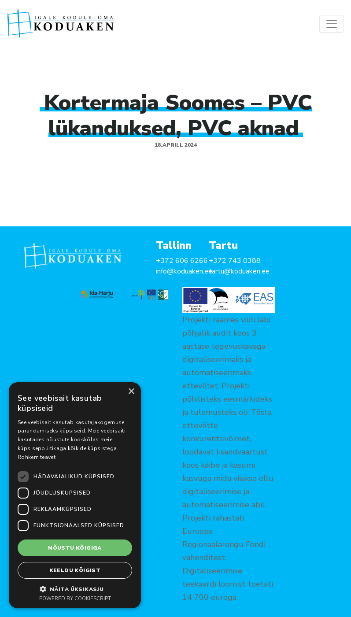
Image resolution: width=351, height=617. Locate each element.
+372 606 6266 (182, 261)
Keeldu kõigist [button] (75, 570)
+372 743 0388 (235, 261)
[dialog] (75, 495)
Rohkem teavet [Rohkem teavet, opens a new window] (36, 457)
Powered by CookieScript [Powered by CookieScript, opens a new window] (75, 598)
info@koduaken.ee (184, 271)
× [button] (131, 391)
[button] (75, 588)
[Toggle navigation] (331, 24)
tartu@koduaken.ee (239, 271)
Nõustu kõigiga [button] (75, 547)
